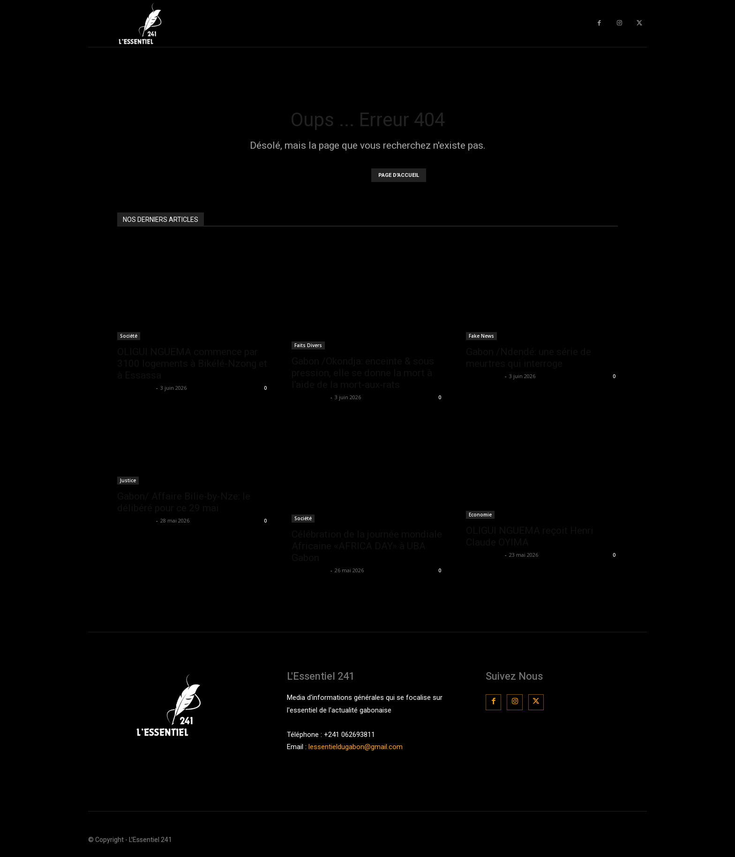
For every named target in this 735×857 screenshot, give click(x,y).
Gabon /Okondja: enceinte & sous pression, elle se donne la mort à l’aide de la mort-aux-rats (363, 373)
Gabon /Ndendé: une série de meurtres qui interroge (528, 357)
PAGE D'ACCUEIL (398, 175)
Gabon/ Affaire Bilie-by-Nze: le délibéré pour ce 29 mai (183, 502)
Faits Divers (308, 345)
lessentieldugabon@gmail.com (355, 747)
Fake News (481, 336)
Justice (128, 480)
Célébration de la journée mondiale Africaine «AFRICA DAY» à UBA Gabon (367, 546)
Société (128, 336)
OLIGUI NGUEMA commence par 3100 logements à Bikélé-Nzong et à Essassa (192, 363)
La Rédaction (135, 387)
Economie (480, 514)
